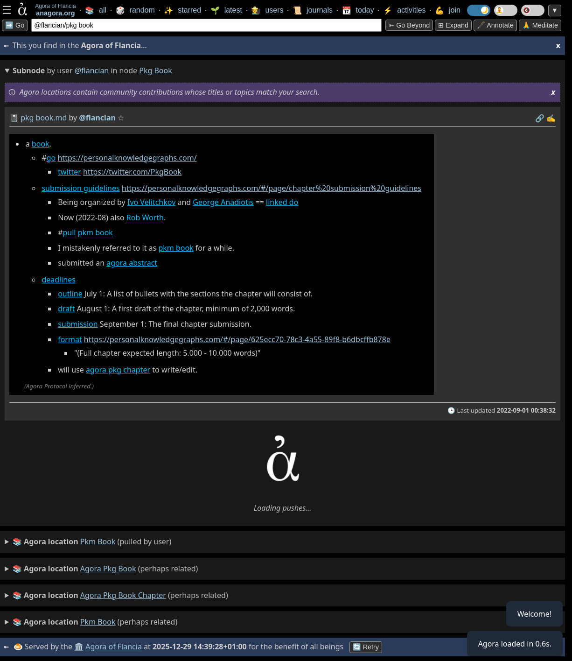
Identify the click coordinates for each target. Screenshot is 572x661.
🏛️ (79, 646)
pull (69, 232)
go (51, 158)
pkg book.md (44, 118)
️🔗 (539, 118)
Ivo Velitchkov (151, 202)
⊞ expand (453, 25)
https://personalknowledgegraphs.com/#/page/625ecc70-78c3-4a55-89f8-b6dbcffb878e (237, 339)
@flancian (92, 70)
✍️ (551, 118)
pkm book (95, 232)
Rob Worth (145, 217)
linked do (282, 202)
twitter (69, 172)
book (40, 144)
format (70, 339)
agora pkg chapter (118, 370)
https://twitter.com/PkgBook (132, 172)
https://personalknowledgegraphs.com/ (126, 158)
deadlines (59, 279)
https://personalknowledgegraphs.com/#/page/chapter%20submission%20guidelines (271, 188)
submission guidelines (80, 188)
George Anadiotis (223, 202)
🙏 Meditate (540, 25)
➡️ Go (14, 25)
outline (70, 293)
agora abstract (131, 263)
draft (66, 308)
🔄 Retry (366, 647)
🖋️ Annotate (495, 25)
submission (78, 324)
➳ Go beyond (409, 25)
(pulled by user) (92, 542)
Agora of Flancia (114, 646)
